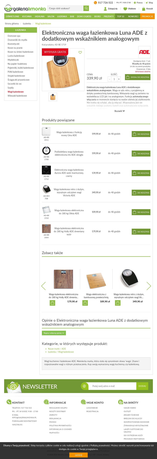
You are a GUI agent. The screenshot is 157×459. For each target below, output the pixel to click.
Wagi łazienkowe (43, 23)
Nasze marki (53, 348)
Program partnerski (134, 439)
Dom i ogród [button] (84, 16)
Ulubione (129, 9)
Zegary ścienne (131, 415)
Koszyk (147, 9)
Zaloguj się (110, 9)
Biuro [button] (97, 16)
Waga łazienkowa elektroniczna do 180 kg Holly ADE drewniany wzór (69, 231)
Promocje (147, 16)
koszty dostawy (57, 411)
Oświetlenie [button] (12, 16)
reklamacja (55, 418)
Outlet (127, 411)
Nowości (133, 16)
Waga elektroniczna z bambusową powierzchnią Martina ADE (96, 297)
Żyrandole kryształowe (136, 425)
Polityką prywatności (100, 445)
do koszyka (143, 134)
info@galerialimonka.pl (24, 417)
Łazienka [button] (62, 16)
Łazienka (27, 23)
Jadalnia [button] (39, 16)
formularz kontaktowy (24, 421)
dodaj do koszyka (140, 77)
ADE (64, 348)
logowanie (92, 408)
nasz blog (17, 424)
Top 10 (120, 16)
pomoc (52, 422)
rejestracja (92, 411)
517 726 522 (26, 408)
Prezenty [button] (109, 16)
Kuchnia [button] (27, 16)
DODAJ (142, 386)
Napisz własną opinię (54, 333)
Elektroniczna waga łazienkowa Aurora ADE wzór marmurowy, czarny (69, 172)
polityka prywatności (60, 425)
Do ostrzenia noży (133, 435)
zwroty (53, 415)
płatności (54, 433)
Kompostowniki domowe (136, 422)
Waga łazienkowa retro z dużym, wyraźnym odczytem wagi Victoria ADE (69, 192)
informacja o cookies (60, 429)
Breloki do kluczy (133, 418)
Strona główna (12, 23)
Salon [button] (51, 16)
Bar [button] (72, 16)
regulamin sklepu (58, 408)
